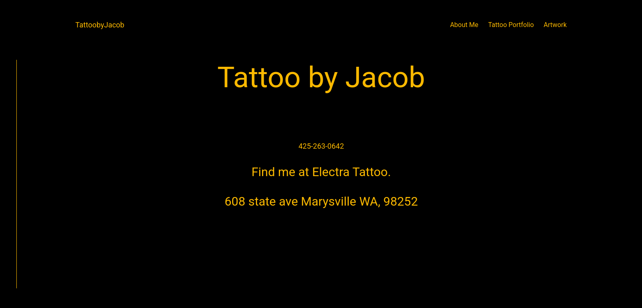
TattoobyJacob (99, 24)
